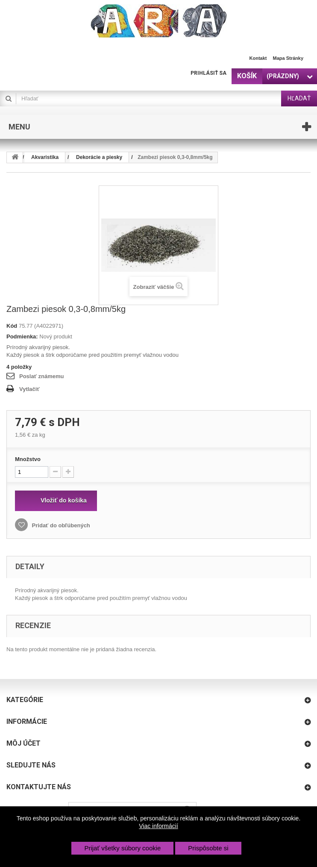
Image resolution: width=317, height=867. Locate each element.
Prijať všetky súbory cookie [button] (122, 848)
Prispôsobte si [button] (208, 848)
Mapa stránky (288, 58)
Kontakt (258, 58)
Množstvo (28, 459)
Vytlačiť (29, 389)
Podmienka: (22, 336)
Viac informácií (158, 826)
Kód (11, 326)
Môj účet (23, 743)
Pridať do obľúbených (60, 525)
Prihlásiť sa (208, 73)
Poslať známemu (41, 376)
